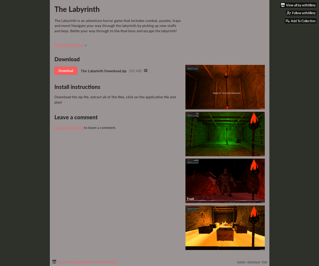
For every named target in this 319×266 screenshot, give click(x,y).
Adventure (253, 261)
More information (70, 45)
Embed (112, 261)
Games (241, 261)
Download (66, 71)
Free (264, 261)
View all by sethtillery (81, 261)
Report (101, 261)
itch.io (61, 261)
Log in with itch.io (68, 127)
